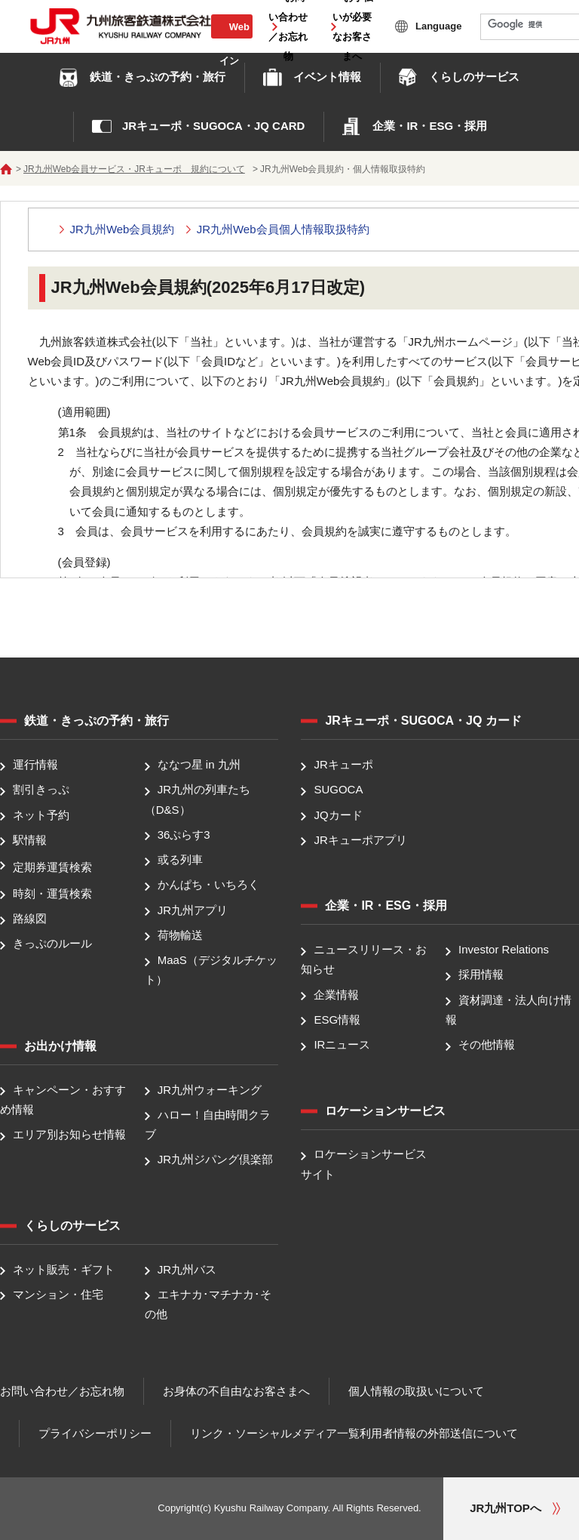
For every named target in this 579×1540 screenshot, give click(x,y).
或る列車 (180, 859)
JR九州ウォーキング (210, 1089)
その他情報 (486, 1044)
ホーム (6, 169)
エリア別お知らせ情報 (69, 1134)
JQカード (338, 814)
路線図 (30, 918)
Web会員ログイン (231, 43)
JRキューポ (343, 764)
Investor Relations (503, 949)
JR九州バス (187, 1269)
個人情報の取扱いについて (416, 1390)
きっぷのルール (52, 944)
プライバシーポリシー (95, 1433)
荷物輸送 (180, 935)
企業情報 (336, 994)
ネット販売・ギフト (64, 1269)
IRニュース (342, 1044)
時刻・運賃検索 (52, 893)
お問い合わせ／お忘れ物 (62, 1390)
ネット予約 (41, 814)
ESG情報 (337, 1019)
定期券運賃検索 (52, 867)
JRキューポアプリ (360, 839)
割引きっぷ (41, 790)
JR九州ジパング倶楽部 (215, 1159)
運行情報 (35, 764)
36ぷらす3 (184, 834)
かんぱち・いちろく (208, 885)
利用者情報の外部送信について (439, 1433)
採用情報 (481, 975)
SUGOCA (338, 790)
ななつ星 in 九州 (199, 764)
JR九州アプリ (193, 910)
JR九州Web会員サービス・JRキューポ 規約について (134, 169)
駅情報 (30, 839)
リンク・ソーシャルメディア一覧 (275, 1433)
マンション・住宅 (58, 1294)
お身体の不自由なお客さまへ (236, 1390)
